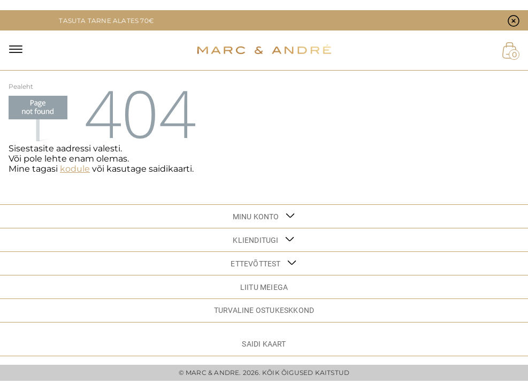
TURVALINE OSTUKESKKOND (264, 310)
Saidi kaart (264, 344)
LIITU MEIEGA (264, 287)
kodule (75, 169)
